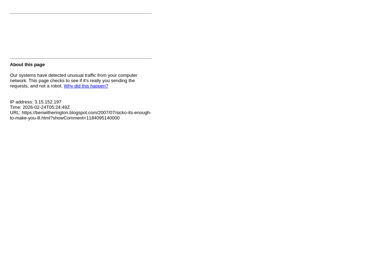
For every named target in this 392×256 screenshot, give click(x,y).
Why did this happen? (86, 86)
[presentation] (64, 38)
